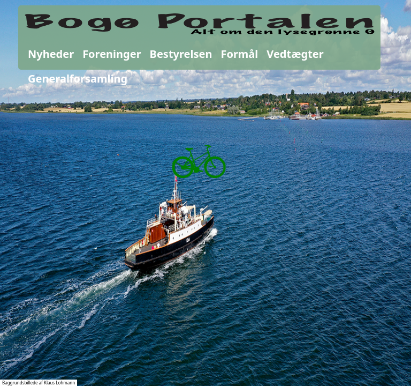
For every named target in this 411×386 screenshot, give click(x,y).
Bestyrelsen (181, 54)
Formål (239, 54)
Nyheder (51, 54)
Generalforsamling (77, 78)
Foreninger (111, 54)
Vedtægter (295, 54)
